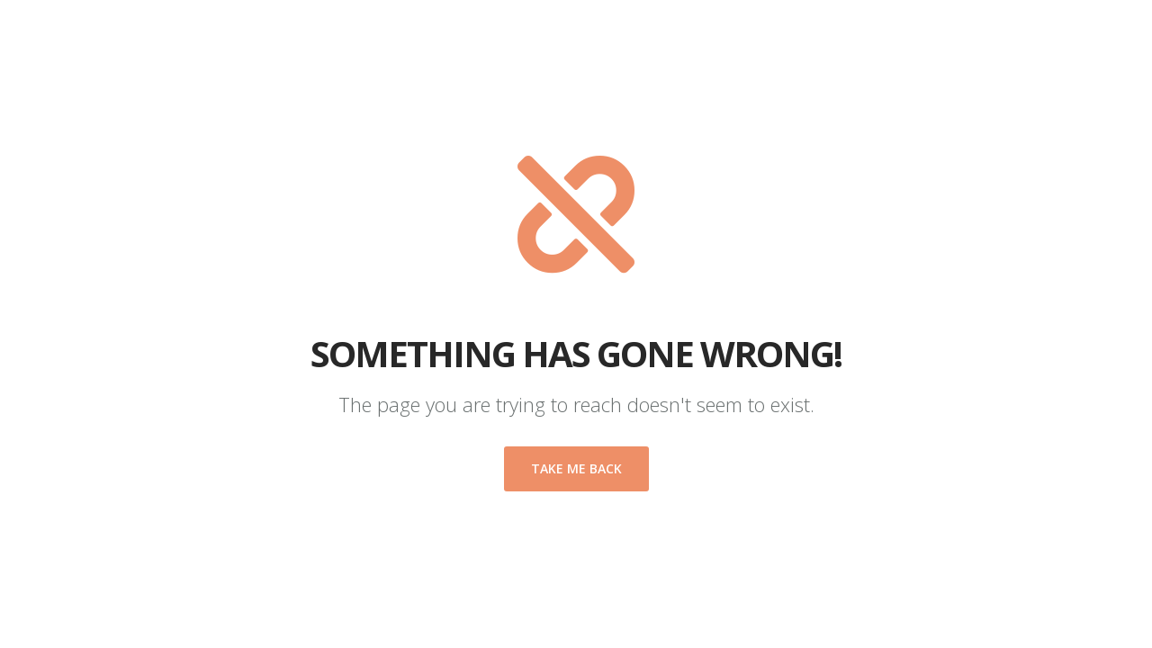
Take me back (576, 468)
